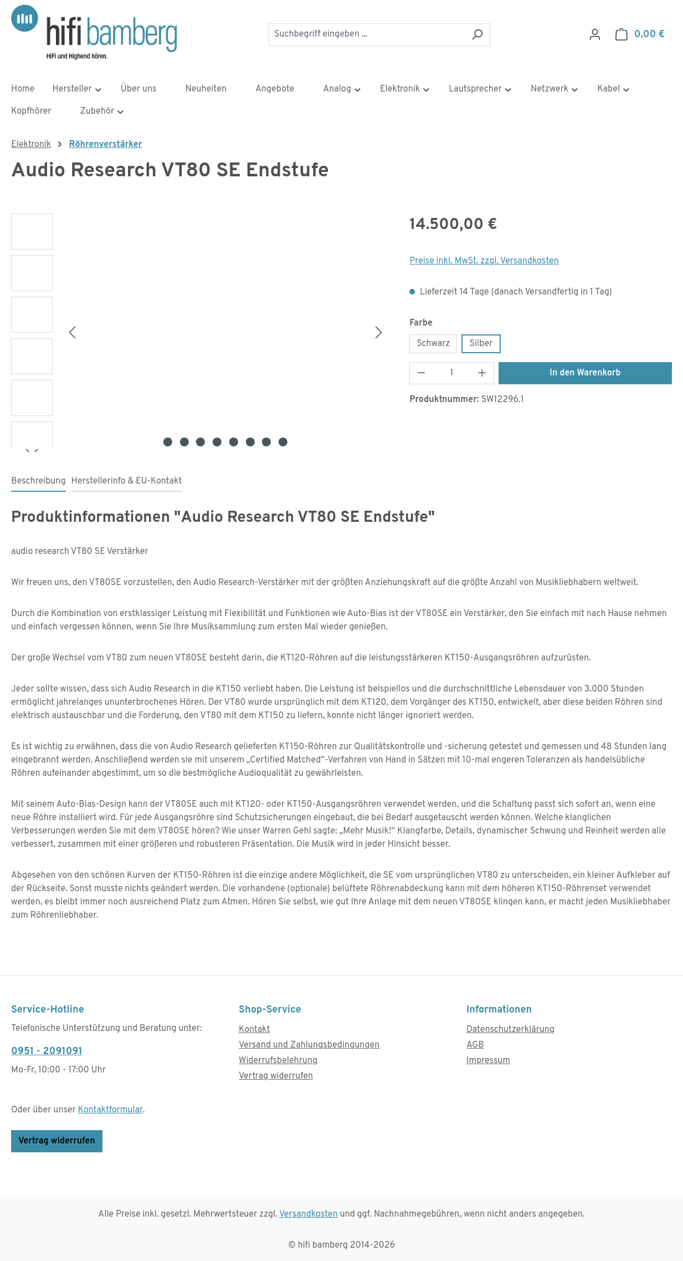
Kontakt (254, 1029)
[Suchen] (477, 34)
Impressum (488, 1060)
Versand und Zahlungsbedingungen (309, 1045)
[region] (199, 332)
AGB (475, 1045)
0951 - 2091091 (47, 1051)
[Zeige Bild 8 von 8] (283, 442)
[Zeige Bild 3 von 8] (200, 442)
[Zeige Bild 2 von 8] (183, 442)
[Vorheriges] (72, 332)
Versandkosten (308, 1214)
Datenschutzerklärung (510, 1029)
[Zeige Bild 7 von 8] (266, 442)
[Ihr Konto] (595, 34)
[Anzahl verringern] (421, 373)
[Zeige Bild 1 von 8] (167, 442)
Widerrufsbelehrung (278, 1060)
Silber (480, 343)
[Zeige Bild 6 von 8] (249, 442)
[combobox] (367, 34)
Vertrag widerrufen (56, 1141)
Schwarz (433, 343)
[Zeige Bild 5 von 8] (233, 442)
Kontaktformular (110, 1110)
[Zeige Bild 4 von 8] (217, 442)
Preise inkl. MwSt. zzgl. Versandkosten (484, 261)
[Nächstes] (379, 332)
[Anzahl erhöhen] (482, 373)
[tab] (38, 482)
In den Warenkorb (585, 373)
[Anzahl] (452, 373)
